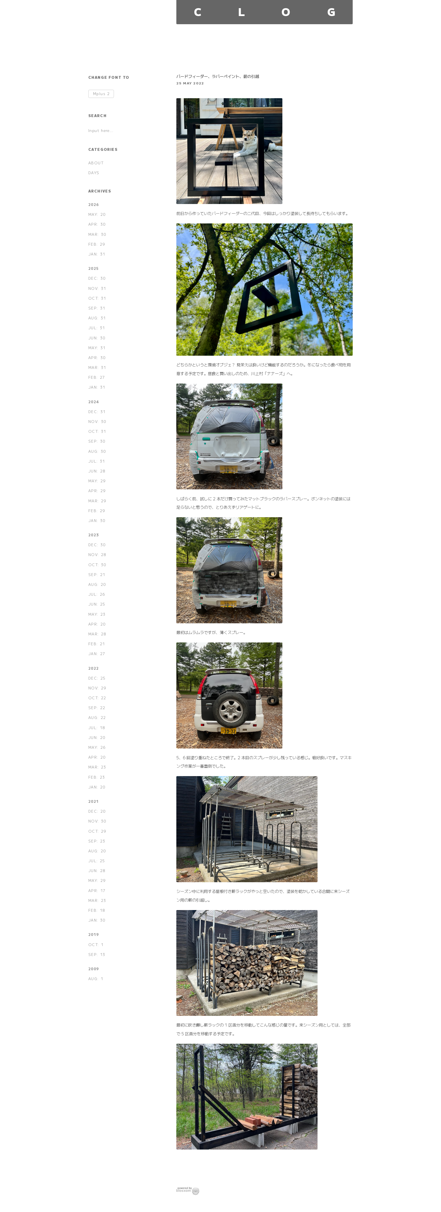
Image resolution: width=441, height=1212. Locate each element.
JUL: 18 (96, 727)
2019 (93, 934)
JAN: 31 (96, 254)
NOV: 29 (97, 688)
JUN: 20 (96, 737)
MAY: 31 (97, 347)
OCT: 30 (97, 564)
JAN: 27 (96, 653)
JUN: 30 (96, 337)
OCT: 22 (97, 697)
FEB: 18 (96, 910)
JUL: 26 (96, 594)
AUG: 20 (97, 584)
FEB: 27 (96, 377)
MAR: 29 (97, 500)
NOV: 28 (97, 554)
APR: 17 (97, 890)
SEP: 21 (96, 574)
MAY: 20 (97, 214)
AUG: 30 (97, 451)
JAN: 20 (96, 787)
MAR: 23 (97, 767)
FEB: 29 (96, 244)
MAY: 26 (97, 747)
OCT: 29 (97, 831)
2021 (93, 801)
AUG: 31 (97, 318)
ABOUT (96, 162)
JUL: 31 (96, 327)
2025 (93, 268)
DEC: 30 (97, 278)
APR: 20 (97, 624)
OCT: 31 (97, 298)
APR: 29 (97, 490)
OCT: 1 (96, 944)
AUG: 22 (97, 717)
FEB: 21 (96, 643)
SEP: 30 (96, 441)
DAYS (94, 172)
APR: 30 (97, 224)
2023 (93, 534)
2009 (93, 968)
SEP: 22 (96, 707)
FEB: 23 (96, 777)
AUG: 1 (96, 978)
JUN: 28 (96, 471)
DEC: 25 (97, 678)
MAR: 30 (97, 234)
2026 (93, 204)
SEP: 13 (96, 954)
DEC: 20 (97, 811)
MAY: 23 (97, 614)
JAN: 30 (96, 520)
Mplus (101, 94)
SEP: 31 (96, 308)
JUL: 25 (96, 860)
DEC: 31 (97, 411)
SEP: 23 (96, 841)
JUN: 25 (96, 604)
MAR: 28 (97, 634)
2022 (93, 668)
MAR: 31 (97, 367)
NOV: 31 (97, 288)
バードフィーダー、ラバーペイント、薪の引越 (217, 76)
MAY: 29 (97, 480)
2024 (93, 401)
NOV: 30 (97, 421)
